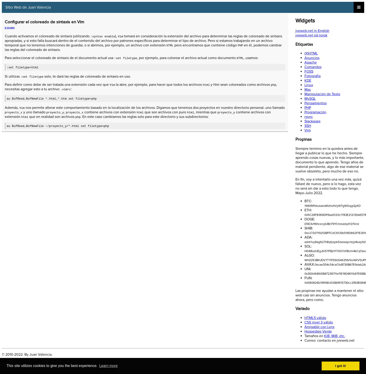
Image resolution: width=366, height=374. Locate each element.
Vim (307, 130)
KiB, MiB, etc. (334, 336)
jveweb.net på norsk (311, 35)
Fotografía (312, 76)
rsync (308, 116)
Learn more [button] (108, 366)
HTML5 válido (315, 318)
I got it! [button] (340, 366)
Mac (307, 89)
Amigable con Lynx (319, 327)
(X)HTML (311, 53)
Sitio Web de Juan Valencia (28, 7)
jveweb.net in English (312, 31)
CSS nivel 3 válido (318, 322)
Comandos (312, 67)
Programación (315, 112)
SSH (307, 126)
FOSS (308, 71)
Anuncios (311, 58)
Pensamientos (315, 103)
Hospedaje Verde (318, 331)
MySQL (310, 98)
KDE (307, 80)
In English (10, 27)
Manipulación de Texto (322, 94)
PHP (307, 107)
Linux (308, 85)
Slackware (312, 121)
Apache (310, 62)
